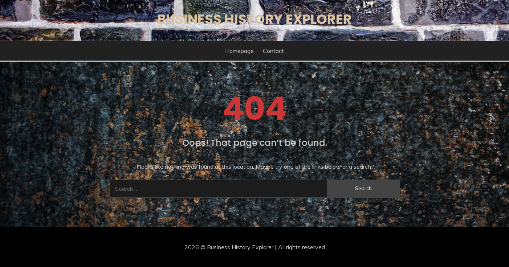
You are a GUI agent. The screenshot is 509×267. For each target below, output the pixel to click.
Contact (273, 50)
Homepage (239, 50)
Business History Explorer (254, 19)
